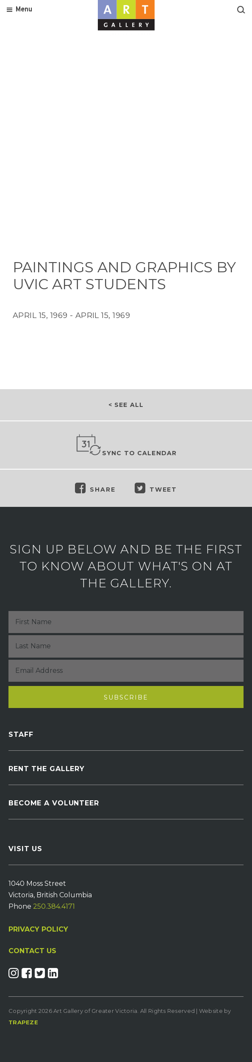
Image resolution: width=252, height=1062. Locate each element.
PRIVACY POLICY (38, 929)
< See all (126, 405)
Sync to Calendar (126, 445)
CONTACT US (32, 951)
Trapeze (23, 1022)
